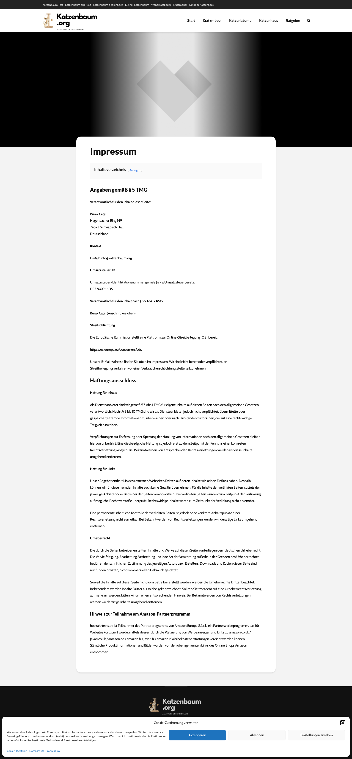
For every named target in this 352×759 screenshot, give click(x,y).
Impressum (53, 751)
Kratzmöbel (180, 4)
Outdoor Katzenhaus (201, 4)
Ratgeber (293, 20)
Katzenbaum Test (53, 4)
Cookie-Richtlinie (17, 751)
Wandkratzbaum (161, 4)
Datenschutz (36, 751)
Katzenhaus (268, 20)
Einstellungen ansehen (316, 735)
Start (191, 20)
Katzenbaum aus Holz (78, 4)
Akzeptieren (197, 735)
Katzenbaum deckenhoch (108, 4)
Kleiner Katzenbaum (137, 4)
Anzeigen (134, 170)
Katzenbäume (240, 20)
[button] (343, 722)
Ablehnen (257, 735)
